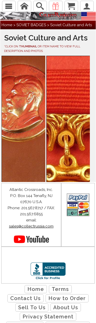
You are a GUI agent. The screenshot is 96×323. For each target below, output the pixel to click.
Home (7, 25)
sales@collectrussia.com (31, 226)
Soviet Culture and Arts (71, 25)
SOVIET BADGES (31, 25)
